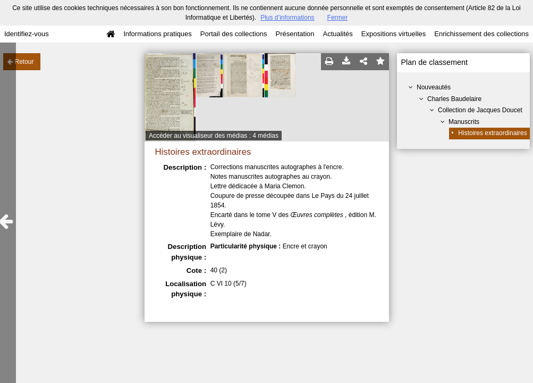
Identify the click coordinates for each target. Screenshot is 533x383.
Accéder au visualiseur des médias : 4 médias (213, 135)
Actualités (337, 34)
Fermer (337, 17)
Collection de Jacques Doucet (480, 110)
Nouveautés (434, 87)
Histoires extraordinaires (492, 133)
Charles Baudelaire (454, 99)
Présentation (294, 34)
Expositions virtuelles (393, 34)
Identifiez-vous (26, 34)
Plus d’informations (287, 17)
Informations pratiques (157, 34)
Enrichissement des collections (481, 34)
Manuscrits (464, 122)
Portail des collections (233, 34)
